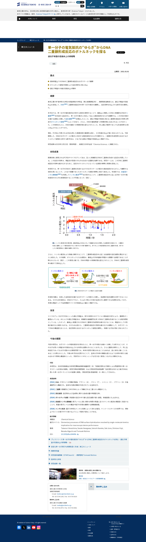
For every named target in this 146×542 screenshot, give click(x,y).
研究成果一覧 (56, 463)
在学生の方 (113, 534)
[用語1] (52, 382)
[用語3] (52, 393)
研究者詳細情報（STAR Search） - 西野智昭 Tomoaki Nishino (73, 455)
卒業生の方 (113, 532)
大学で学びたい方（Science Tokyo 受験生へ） (118, 523)
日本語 (57, 2)
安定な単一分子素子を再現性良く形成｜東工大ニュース (71, 446)
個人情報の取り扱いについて (51, 517)
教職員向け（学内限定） (117, 537)
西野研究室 (55, 451)
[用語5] (52, 401)
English (63, 2)
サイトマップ (74, 517)
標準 (78, 2)
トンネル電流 (76, 175)
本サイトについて (28, 517)
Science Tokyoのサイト (45, 14)
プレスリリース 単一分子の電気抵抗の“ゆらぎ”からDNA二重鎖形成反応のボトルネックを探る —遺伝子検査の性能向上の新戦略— (89, 441)
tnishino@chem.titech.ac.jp (65, 494)
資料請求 (118, 517)
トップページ (21, 40)
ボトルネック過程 (59, 122)
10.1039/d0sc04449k (68, 434)
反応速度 (70, 119)
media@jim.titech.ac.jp (64, 505)
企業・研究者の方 (115, 529)
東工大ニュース (34, 40)
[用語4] (52, 397)
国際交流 (90, 536)
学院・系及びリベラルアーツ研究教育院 (91, 479)
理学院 (81, 476)
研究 (54, 64)
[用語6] (52, 409)
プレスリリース (96, 517)
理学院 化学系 (56, 459)
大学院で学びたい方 (116, 526)
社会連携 (90, 533)
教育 (89, 527)
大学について (91, 525)
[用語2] (52, 389)
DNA (64, 105)
